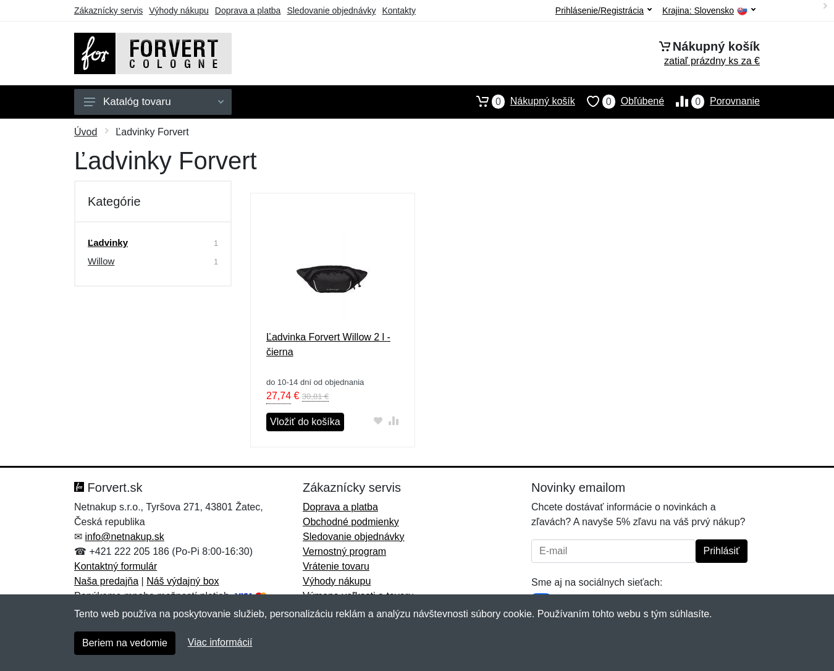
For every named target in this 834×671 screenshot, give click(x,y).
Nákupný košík (520, 101)
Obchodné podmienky (351, 522)
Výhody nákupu (179, 10)
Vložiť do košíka (305, 421)
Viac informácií (220, 642)
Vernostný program (344, 551)
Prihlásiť (721, 551)
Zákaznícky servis (108, 10)
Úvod (85, 132)
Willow (101, 261)
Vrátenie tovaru (336, 566)
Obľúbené (619, 101)
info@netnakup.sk (124, 536)
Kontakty (398, 10)
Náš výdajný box (182, 581)
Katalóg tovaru (154, 102)
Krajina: (709, 10)
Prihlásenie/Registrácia (603, 10)
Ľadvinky (108, 242)
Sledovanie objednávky (331, 10)
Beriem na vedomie (124, 643)
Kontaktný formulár (115, 566)
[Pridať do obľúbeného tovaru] (378, 420)
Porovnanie (712, 101)
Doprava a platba (248, 10)
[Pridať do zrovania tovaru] (394, 420)
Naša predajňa (106, 581)
